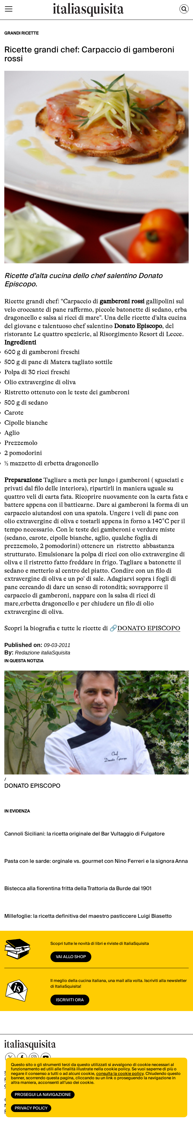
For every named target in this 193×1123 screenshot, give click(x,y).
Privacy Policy (31, 1108)
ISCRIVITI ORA (70, 1000)
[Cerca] (184, 9)
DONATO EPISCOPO (148, 628)
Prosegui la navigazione (43, 1094)
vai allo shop (71, 956)
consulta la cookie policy (119, 1073)
